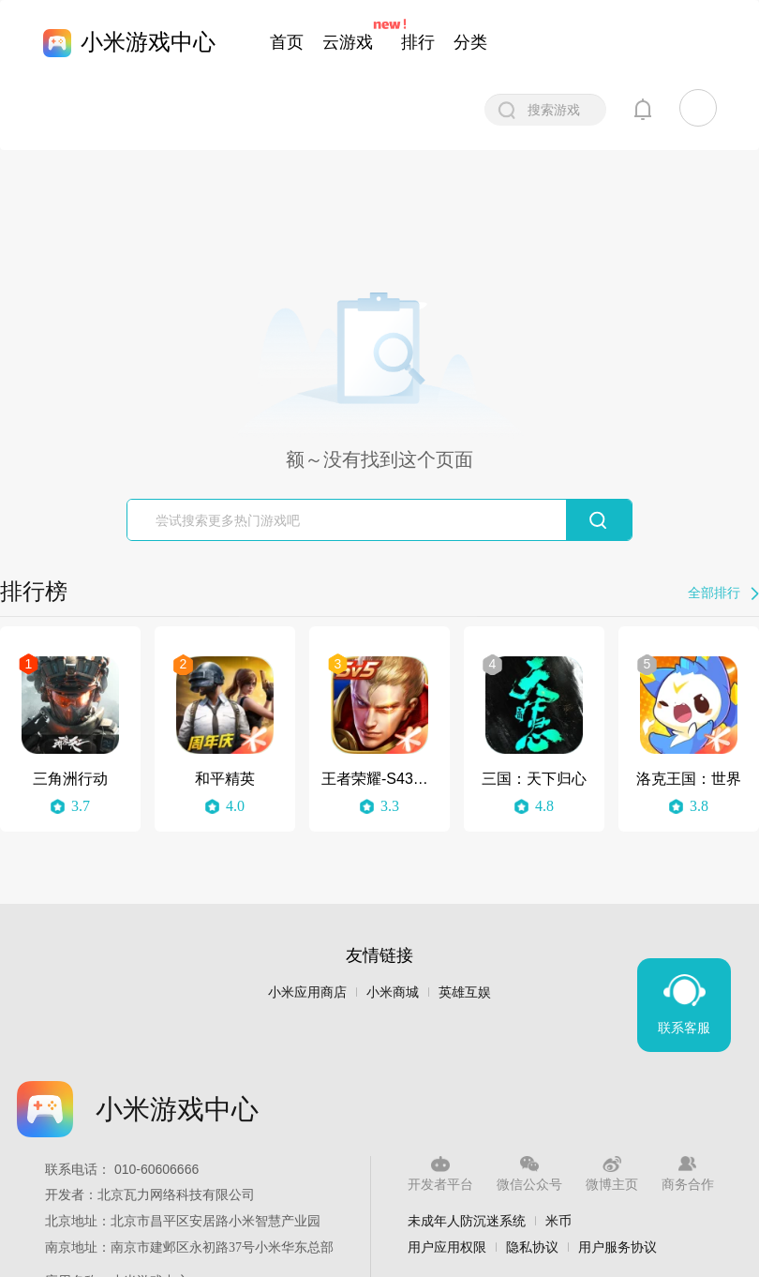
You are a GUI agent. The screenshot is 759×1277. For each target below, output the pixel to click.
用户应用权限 (447, 1246)
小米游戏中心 (148, 41)
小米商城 (392, 992)
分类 (470, 42)
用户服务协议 (617, 1246)
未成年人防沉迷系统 (467, 1220)
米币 (558, 1220)
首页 (287, 42)
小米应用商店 (307, 992)
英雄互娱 (465, 992)
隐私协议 (532, 1246)
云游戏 (347, 42)
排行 (418, 42)
